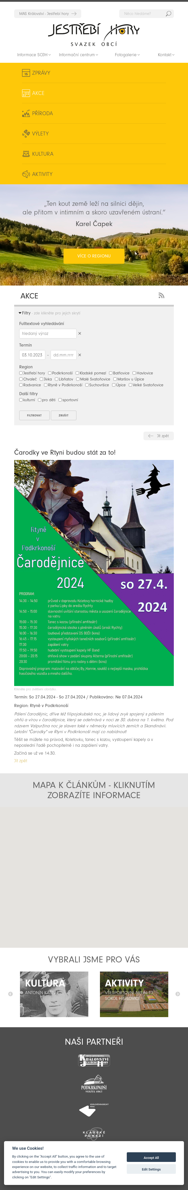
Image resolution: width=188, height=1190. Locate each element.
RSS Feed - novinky (162, 294)
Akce (38, 93)
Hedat (168, 13)
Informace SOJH (32, 54)
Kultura (42, 154)
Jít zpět (163, 436)
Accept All (151, 1158)
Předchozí (10, 994)
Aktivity (42, 174)
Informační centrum (77, 54)
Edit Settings (151, 1169)
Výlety (40, 133)
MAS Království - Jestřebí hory (44, 13)
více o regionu (94, 256)
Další (177, 994)
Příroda (42, 113)
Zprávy (41, 73)
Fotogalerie (126, 54)
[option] (54, 994)
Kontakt (164, 54)
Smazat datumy (80, 355)
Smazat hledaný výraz (80, 333)
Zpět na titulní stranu (94, 34)
